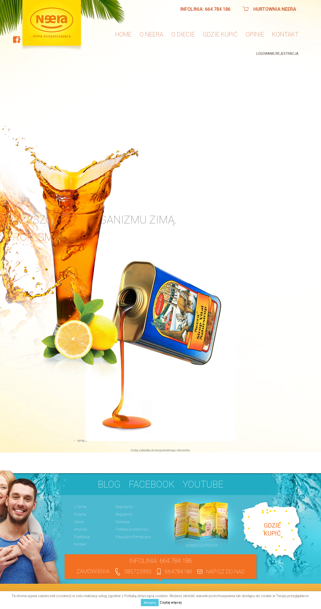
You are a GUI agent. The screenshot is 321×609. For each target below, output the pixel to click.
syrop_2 (82, 440)
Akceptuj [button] (150, 602)
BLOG (109, 484)
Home (123, 34)
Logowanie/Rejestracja (277, 53)
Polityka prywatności (132, 529)
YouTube (203, 484)
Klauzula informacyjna (133, 537)
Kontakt (285, 34)
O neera (151, 34)
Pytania (80, 514)
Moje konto (124, 507)
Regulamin (124, 514)
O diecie (183, 34)
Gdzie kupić (220, 34)
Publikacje (82, 537)
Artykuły (80, 529)
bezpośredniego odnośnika (172, 450)
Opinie (255, 34)
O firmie (80, 507)
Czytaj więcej (171, 602)
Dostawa (122, 522)
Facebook (152, 484)
